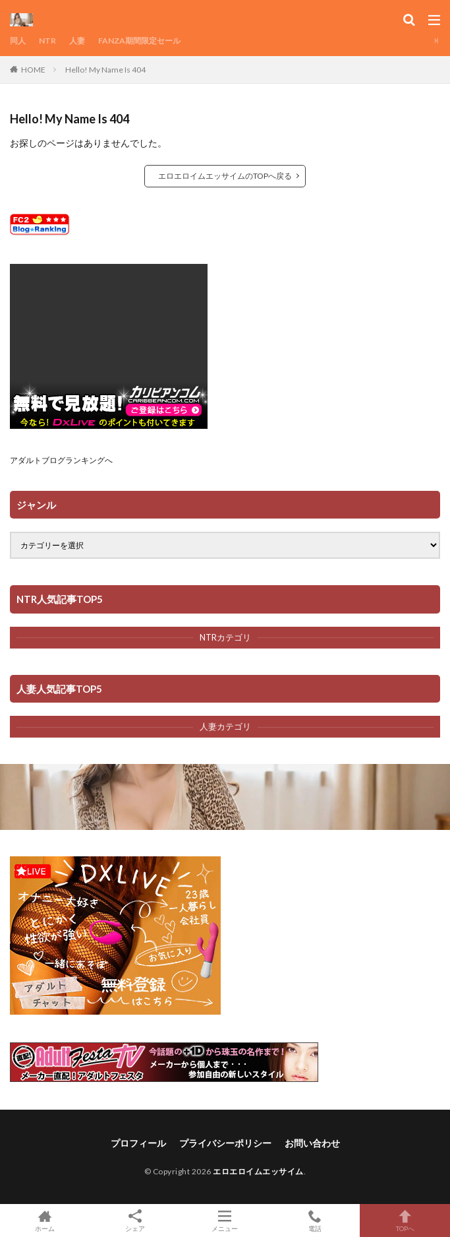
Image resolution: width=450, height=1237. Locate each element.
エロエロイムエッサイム (258, 1171)
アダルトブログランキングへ (61, 460)
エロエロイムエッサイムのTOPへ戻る (225, 176)
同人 (18, 41)
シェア (135, 1220)
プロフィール (138, 1143)
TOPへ (405, 1220)
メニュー (225, 1220)
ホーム (45, 1220)
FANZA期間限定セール (139, 41)
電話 (315, 1220)
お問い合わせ (312, 1143)
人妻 (77, 41)
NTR (47, 41)
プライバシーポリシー (225, 1143)
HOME (33, 70)
